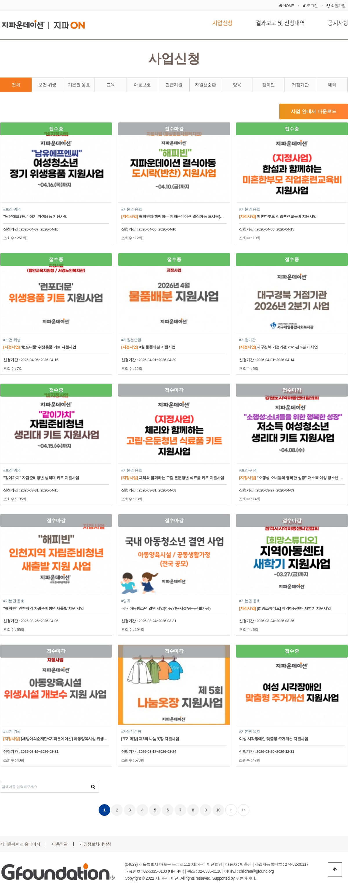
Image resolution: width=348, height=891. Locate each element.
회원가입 (336, 5)
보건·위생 (47, 84)
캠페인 (268, 84)
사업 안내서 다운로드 (313, 111)
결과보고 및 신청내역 (280, 23)
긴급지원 (173, 84)
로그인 (310, 5)
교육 (110, 84)
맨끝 (243, 810)
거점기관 (300, 84)
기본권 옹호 (79, 84)
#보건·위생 (12, 209)
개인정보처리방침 (95, 844)
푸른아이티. (245, 878)
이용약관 (60, 844)
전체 (16, 84)
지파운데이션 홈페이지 (20, 844)
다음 (231, 810)
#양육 (125, 601)
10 (218, 810)
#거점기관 (247, 340)
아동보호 (142, 84)
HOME (286, 5)
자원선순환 (205, 84)
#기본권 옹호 (131, 209)
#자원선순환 (131, 340)
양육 (237, 84)
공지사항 (338, 23)
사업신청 (222, 23)
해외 (332, 84)
